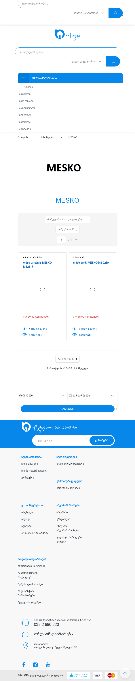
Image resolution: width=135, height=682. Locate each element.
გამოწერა (101, 441)
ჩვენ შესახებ (27, 101)
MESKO (73, 138)
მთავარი (23, 138)
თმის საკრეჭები (32, 258)
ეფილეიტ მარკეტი (68, 488)
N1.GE (24, 676)
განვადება (63, 520)
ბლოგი (26, 520)
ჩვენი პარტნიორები (34, 471)
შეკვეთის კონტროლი (70, 464)
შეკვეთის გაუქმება (30, 603)
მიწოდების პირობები (31, 566)
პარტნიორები (28, 109)
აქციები (28, 87)
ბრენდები (25, 94)
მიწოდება (26, 123)
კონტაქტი (25, 130)
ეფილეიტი (26, 116)
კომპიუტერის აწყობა (35, 533)
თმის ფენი (79, 258)
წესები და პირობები (31, 585)
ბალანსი (62, 513)
